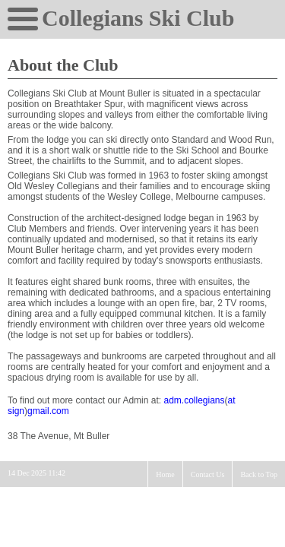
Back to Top (258, 474)
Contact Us (208, 474)
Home (165, 474)
